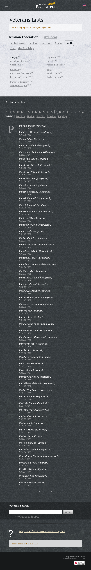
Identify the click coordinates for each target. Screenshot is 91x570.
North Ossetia (53, 73)
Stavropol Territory (19, 81)
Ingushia (51, 61)
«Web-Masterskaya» (70, 559)
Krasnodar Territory (19, 76)
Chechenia (15, 64)
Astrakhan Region (19, 61)
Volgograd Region (18, 85)
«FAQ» (36, 543)
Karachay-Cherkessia (20, 73)
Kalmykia (14, 69)
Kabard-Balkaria (54, 64)
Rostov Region (54, 76)
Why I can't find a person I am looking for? (42, 531)
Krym (49, 69)
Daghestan (52, 57)
